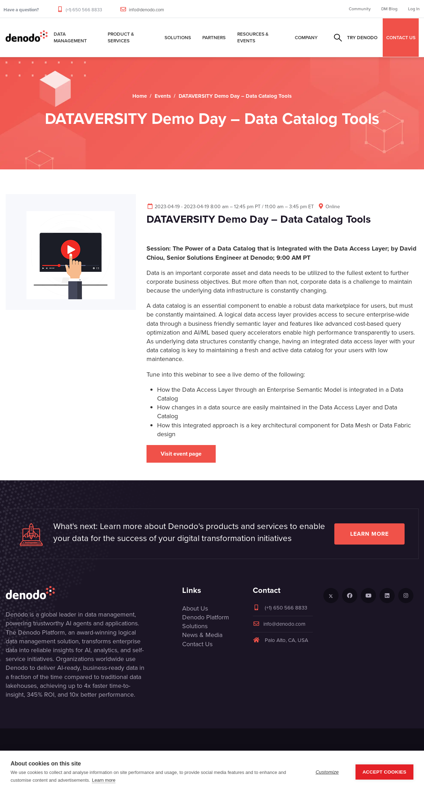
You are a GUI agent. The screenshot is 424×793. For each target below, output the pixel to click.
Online (328, 206)
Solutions (178, 37)
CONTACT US (401, 37)
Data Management (70, 37)
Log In (414, 9)
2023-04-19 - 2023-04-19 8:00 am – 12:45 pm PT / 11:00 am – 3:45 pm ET (230, 206)
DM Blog (389, 9)
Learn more (369, 534)
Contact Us (197, 644)
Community (360, 9)
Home (139, 96)
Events (163, 96)
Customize (327, 772)
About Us (195, 608)
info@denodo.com (146, 9)
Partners (214, 37)
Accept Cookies (384, 772)
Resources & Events (253, 37)
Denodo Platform (205, 617)
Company (306, 37)
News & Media (202, 634)
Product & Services (121, 37)
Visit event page (181, 454)
